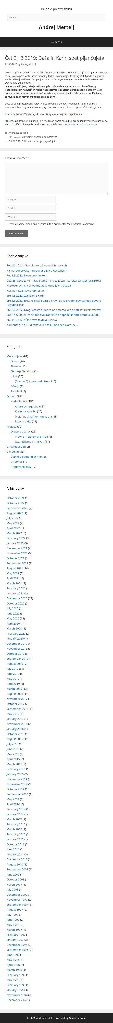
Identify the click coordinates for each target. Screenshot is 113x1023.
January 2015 (15, 774)
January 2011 (15, 854)
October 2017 (15, 704)
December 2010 (17, 859)
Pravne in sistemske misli (31, 436)
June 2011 (13, 849)
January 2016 (15, 729)
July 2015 (12, 744)
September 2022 (17, 508)
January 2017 (15, 719)
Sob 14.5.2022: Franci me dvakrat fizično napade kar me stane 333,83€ (53, 315)
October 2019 (15, 654)
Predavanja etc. (21, 467)
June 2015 (13, 749)
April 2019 (13, 684)
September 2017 (17, 709)
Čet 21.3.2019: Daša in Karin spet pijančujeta (32, 141)
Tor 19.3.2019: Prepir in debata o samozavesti (32, 136)
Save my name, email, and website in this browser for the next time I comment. (51, 223)
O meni (11, 396)
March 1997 (14, 929)
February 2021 (16, 588)
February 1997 (16, 935)
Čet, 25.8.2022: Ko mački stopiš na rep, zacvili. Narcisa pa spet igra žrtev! (54, 280)
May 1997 (13, 925)
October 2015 (15, 734)
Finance (16, 366)
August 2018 (15, 694)
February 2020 (16, 633)
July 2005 (12, 889)
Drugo (15, 361)
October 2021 (15, 558)
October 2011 (15, 844)
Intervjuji (17, 461)
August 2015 (15, 739)
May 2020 (13, 618)
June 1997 (13, 919)
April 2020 (13, 623)
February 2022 (16, 538)
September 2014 (17, 794)
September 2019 (17, 658)
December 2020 (17, 598)
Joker (14, 376)
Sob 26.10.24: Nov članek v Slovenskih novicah (37, 265)
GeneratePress (77, 1018)
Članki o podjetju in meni (27, 457)
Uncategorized (16, 446)
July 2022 (12, 518)
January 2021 (15, 593)
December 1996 (17, 945)
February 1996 (16, 975)
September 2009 (17, 869)
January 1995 (15, 990)
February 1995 (16, 985)
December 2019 (17, 643)
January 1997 (15, 940)
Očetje (15, 386)
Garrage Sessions (22, 371)
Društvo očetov (21, 431)
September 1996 (17, 950)
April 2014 (13, 804)
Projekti (12, 426)
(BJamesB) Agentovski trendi (33, 381)
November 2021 (17, 553)
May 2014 (13, 799)
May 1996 (13, 960)
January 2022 (15, 543)
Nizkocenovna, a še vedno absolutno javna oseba (39, 285)
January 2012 (15, 839)
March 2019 (14, 689)
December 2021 (17, 548)
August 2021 (15, 568)
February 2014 (16, 809)
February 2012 (16, 834)
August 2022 (15, 513)
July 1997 (12, 915)
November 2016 (17, 724)
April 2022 (13, 528)
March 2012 (14, 829)
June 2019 (13, 674)
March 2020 (14, 628)
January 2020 (15, 638)
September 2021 (17, 563)
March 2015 (14, 764)
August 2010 (15, 864)
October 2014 (15, 789)
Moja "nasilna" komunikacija (33, 416)
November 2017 (17, 699)
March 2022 (14, 533)
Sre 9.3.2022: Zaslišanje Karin (26, 295)
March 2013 (14, 819)
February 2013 (16, 824)
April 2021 (13, 578)
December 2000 (17, 894)
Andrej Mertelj (56, 27)
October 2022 (15, 503)
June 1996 (13, 955)
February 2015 (16, 769)
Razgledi (16, 391)
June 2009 (13, 874)
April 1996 (13, 965)
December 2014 (17, 779)
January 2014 (15, 814)
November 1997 (17, 899)
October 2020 (15, 603)
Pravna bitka (23, 421)
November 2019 (17, 648)
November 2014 (17, 784)
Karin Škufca (19, 401)
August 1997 (15, 909)
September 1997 (17, 904)
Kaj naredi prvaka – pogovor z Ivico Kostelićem (37, 270)
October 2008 (15, 879)
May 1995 (13, 980)
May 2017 (13, 714)
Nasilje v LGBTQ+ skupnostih (25, 290)
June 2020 (13, 613)
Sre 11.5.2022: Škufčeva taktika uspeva (32, 320)
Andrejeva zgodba (18, 132)
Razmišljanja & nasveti (29, 441)
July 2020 (12, 608)
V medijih (13, 451)
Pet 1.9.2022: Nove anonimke (26, 275)
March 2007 (14, 884)
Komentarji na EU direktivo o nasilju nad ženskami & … (42, 325)
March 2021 (14, 583)
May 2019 (13, 679)
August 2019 (15, 664)
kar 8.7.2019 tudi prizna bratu (81, 124)
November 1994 (17, 995)
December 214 (16, 1000)
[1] (94, 86)
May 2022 (13, 523)
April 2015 (13, 759)
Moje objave (15, 356)
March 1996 (14, 970)
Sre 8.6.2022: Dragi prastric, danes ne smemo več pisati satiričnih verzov (54, 310)
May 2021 (13, 573)
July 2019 (12, 668)
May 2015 (13, 754)
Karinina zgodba (25, 411)
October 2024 (15, 498)
